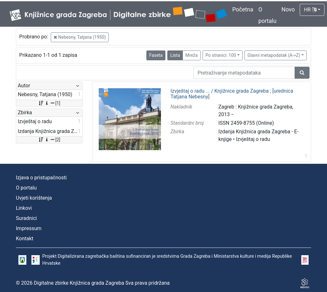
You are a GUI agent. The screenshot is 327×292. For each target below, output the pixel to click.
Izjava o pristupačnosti (41, 178)
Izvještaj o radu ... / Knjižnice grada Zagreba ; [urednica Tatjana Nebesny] (231, 93)
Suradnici (26, 218)
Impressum (29, 228)
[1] (49, 103)
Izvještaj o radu (253, 139)
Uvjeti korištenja (34, 198)
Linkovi (24, 208)
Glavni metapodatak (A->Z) (273, 55)
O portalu (26, 188)
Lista (175, 55)
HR (310, 10)
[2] (49, 139)
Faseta (156, 55)
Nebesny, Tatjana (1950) (80, 37)
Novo (288, 9)
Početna (242, 9)
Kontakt (24, 239)
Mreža (191, 55)
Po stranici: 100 (220, 55)
